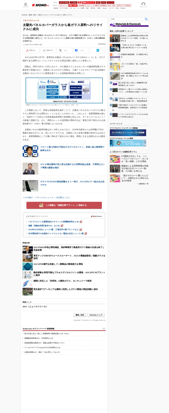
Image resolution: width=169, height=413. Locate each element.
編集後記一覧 (144, 184)
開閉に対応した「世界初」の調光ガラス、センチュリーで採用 (62, 281)
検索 (146, 19)
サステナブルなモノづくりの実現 (121, 138)
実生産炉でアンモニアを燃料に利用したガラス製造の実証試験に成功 (66, 289)
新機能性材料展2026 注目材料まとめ (38, 338)
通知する (50, 50)
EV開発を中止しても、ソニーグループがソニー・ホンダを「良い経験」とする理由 (134, 158)
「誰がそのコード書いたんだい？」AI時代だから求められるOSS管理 (134, 178)
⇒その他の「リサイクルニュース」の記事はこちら (46, 197)
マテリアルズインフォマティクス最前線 (124, 128)
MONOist (24, 15)
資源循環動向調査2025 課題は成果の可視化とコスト (44, 343)
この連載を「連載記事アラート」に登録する (66, 205)
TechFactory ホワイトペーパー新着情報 (38, 329)
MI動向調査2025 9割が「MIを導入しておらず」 (42, 352)
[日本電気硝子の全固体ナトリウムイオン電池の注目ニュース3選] (57, 234)
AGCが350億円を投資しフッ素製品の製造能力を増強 (58, 264)
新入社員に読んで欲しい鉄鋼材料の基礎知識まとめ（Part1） (47, 334)
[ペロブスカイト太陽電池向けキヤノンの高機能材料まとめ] (55, 222)
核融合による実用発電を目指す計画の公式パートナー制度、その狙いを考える (134, 168)
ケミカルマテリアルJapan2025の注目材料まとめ (42, 347)
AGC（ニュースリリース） (35, 306)
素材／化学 (32, 15)
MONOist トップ (96, 315)
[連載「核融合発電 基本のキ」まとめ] (45, 226)
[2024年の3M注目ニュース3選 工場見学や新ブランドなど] (55, 230)
